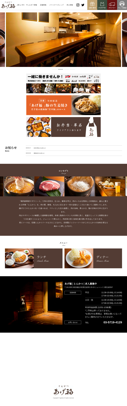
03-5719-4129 (112, 322)
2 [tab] (60, 69)
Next (125, 41)
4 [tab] (72, 69)
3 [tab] (66, 69)
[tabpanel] (63, 39)
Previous (1, 41)
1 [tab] (54, 69)
